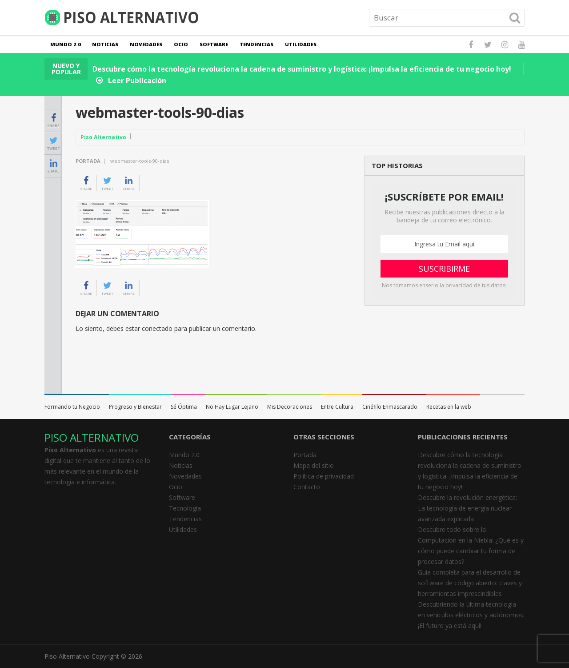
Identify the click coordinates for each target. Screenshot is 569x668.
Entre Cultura (337, 406)
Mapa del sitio (313, 465)
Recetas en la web (448, 406)
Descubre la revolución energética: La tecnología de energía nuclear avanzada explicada (467, 508)
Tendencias (256, 44)
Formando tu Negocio (72, 406)
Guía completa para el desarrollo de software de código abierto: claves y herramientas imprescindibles (470, 583)
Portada (88, 160)
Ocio (181, 44)
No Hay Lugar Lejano (232, 406)
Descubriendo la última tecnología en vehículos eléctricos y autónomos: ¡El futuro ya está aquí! (471, 615)
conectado (157, 328)
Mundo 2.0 (65, 44)
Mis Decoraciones (289, 406)
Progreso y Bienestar (135, 406)
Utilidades (301, 44)
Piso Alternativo (103, 137)
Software (214, 44)
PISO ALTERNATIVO (91, 437)
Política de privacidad (323, 476)
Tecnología (185, 508)
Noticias (105, 44)
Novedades (146, 44)
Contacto (306, 487)
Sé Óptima (184, 406)
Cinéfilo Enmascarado (389, 406)
